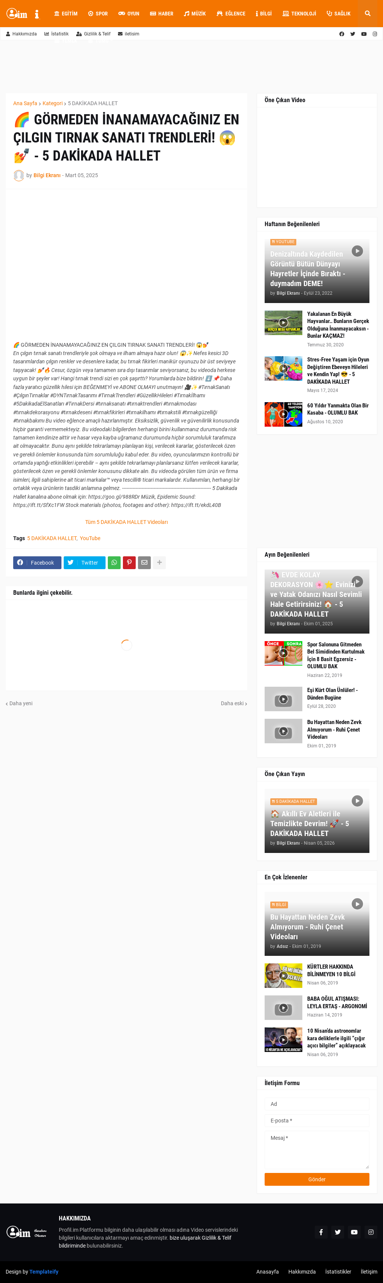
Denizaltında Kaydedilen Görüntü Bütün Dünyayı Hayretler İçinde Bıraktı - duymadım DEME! (307, 269)
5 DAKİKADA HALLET (93, 103)
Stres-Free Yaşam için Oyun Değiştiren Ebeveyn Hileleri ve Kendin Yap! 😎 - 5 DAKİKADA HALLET (338, 370)
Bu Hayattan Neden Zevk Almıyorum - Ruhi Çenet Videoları (334, 729)
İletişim (369, 1272)
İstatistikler (338, 1272)
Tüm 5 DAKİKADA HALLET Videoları (126, 522)
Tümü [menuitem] (98, 41)
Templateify (43, 1272)
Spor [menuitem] (98, 14)
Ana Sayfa (25, 103)
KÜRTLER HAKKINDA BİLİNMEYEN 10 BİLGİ (331, 970)
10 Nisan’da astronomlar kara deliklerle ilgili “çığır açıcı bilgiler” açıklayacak (336, 1038)
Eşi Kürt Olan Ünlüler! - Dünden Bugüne (332, 694)
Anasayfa (267, 1272)
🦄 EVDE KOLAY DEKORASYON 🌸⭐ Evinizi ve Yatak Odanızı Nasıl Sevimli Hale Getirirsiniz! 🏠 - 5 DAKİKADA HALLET (316, 594)
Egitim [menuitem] (66, 14)
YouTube (90, 538)
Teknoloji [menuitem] (299, 14)
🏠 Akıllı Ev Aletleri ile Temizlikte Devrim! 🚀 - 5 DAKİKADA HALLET (309, 823)
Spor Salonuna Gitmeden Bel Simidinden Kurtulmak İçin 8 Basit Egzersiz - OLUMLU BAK (336, 655)
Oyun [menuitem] (128, 14)
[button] (367, 13)
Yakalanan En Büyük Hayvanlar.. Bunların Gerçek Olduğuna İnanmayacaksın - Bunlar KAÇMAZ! (338, 325)
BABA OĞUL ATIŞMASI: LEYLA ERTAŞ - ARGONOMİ (337, 1002)
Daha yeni (20, 703)
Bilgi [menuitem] (264, 14)
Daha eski (232, 703)
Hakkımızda (21, 34)
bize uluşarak (185, 1238)
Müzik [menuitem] (195, 14)
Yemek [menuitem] (65, 41)
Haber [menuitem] (161, 14)
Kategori (53, 103)
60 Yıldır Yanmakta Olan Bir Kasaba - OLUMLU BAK (338, 409)
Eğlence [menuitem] (230, 14)
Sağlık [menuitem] (339, 14)
